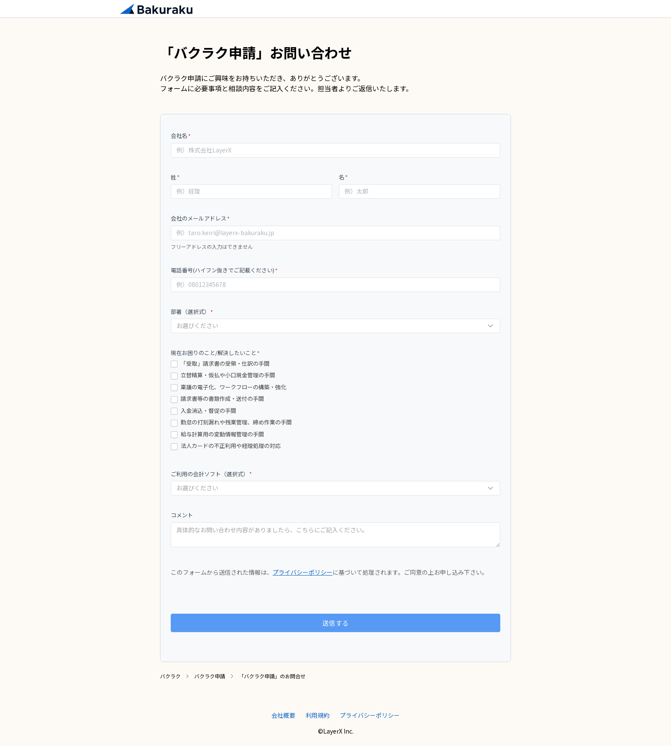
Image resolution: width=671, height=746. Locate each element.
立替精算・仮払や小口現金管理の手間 (223, 375)
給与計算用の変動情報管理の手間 (217, 434)
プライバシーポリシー (303, 572)
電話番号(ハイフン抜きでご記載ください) (224, 270)
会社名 (181, 135)
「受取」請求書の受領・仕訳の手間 (220, 363)
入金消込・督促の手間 (203, 411)
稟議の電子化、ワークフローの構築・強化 (228, 387)
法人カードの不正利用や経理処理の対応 (226, 446)
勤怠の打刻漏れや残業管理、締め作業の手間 (231, 422)
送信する (335, 622)
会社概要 (283, 715)
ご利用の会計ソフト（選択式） (211, 474)
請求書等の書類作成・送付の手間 (217, 399)
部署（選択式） (192, 311)
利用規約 (318, 715)
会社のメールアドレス (200, 218)
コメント (182, 515)
